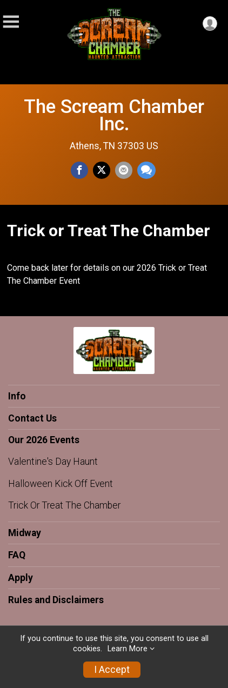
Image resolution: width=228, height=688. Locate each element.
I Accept (112, 669)
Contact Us (32, 418)
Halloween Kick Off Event (60, 483)
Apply (20, 577)
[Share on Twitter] (101, 170)
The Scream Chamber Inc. (114, 115)
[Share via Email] (123, 170)
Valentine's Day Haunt (53, 461)
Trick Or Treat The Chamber (64, 505)
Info (17, 396)
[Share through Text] (146, 170)
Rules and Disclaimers (56, 600)
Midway (24, 532)
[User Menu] (210, 23)
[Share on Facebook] (79, 170)
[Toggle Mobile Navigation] (11, 22)
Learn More (127, 648)
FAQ (16, 555)
